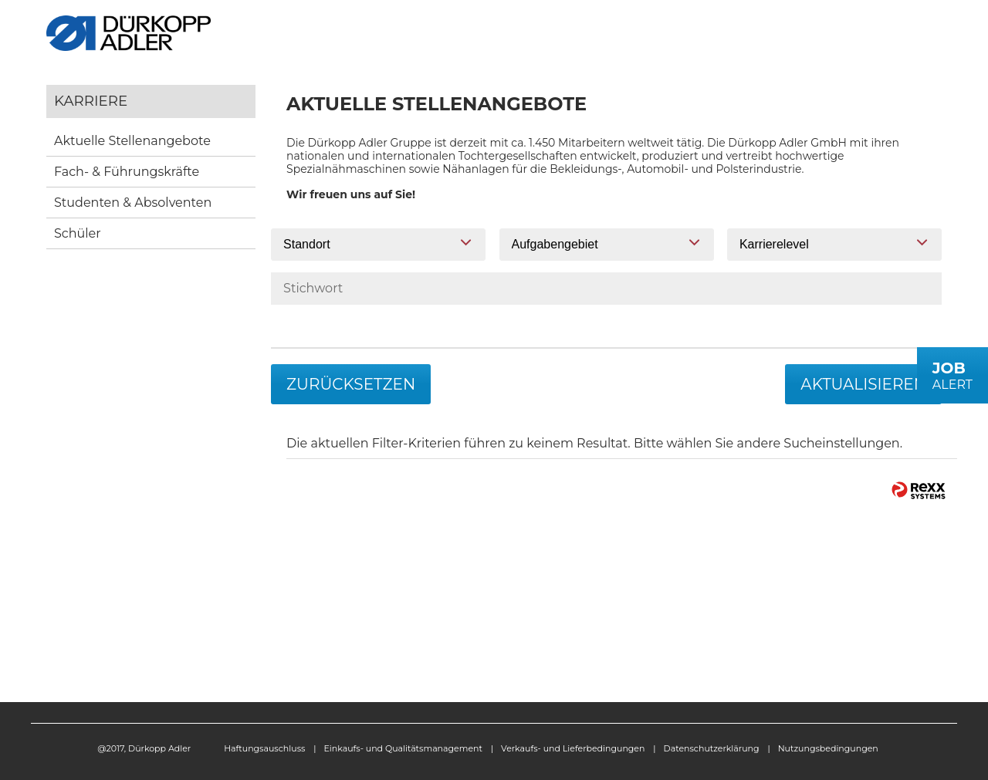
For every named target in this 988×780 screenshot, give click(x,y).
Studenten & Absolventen (132, 202)
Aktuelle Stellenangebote (132, 140)
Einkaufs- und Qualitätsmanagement (403, 748)
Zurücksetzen (350, 384)
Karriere (90, 101)
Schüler (77, 233)
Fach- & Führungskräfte (126, 171)
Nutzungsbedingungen (828, 748)
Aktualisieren (863, 384)
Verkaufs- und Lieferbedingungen (573, 748)
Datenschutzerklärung (712, 748)
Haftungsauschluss (264, 748)
